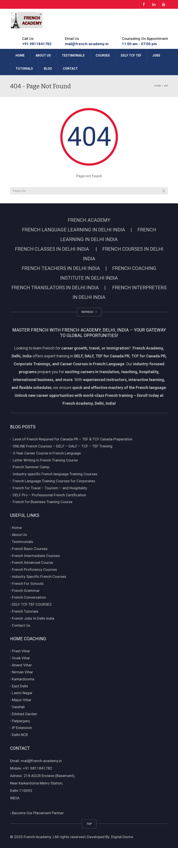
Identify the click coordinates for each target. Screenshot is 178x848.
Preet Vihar (21, 651)
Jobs (156, 55)
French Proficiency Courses (34, 569)
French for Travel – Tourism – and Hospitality (50, 488)
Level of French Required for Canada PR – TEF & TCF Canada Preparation (72, 439)
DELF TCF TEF (131, 55)
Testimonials (73, 55)
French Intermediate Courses (36, 556)
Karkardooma (23, 679)
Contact (70, 68)
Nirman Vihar (22, 672)
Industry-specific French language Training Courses (55, 474)
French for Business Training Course (42, 502)
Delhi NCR (20, 735)
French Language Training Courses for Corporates (54, 481)
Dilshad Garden (24, 714)
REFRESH (89, 312)
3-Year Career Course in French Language (47, 453)
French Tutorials (25, 611)
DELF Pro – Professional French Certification (49, 495)
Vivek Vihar (21, 658)
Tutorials (24, 68)
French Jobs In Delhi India (33, 618)
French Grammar (26, 590)
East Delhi (20, 686)
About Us (43, 55)
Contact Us (21, 625)
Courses (103, 55)
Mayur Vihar (21, 700)
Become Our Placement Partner (37, 813)
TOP (89, 823)
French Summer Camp (31, 467)
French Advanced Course (32, 563)
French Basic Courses (30, 548)
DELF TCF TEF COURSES (32, 604)
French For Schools (28, 583)
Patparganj (21, 721)
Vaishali (18, 707)
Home (20, 55)
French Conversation (29, 597)
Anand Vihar (22, 665)
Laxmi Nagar (22, 693)
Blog (48, 68)
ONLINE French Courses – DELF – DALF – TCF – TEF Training (62, 446)
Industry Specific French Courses (39, 576)
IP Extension (22, 728)
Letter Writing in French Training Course (45, 460)
